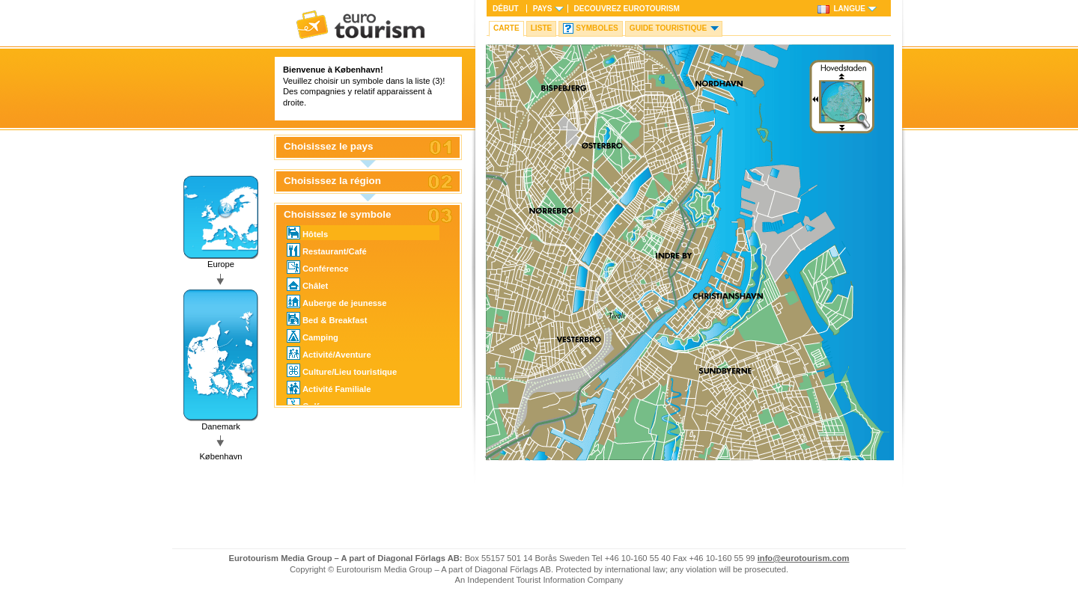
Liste (541, 28)
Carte (506, 28)
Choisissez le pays (329, 146)
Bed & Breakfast (327, 318)
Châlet (307, 284)
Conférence (318, 267)
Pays (542, 8)
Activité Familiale (329, 387)
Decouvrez (627, 8)
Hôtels (307, 232)
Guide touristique (668, 28)
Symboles (597, 28)
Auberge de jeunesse (337, 301)
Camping (312, 336)
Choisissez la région (332, 181)
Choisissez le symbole (337, 214)
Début (506, 8)
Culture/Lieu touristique (342, 370)
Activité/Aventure (329, 353)
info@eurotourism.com (804, 558)
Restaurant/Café (327, 250)
